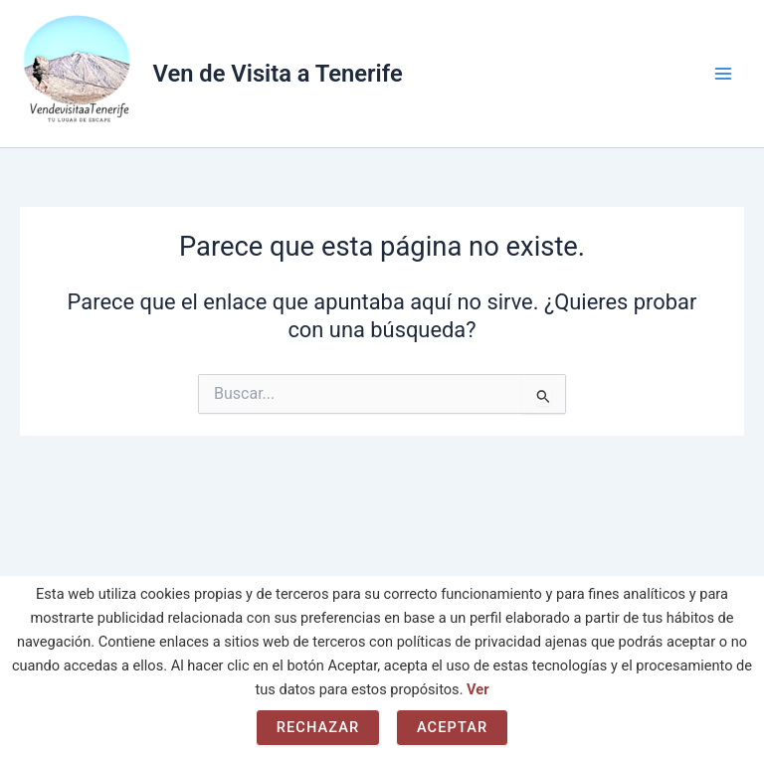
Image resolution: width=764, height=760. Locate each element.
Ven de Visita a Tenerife (278, 74)
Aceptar (452, 727)
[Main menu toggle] (723, 74)
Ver (477, 689)
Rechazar (318, 727)
